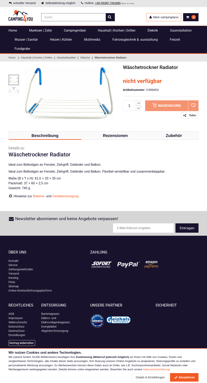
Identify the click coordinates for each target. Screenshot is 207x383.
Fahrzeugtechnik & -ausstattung (135, 39)
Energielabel (48, 326)
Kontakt (13, 260)
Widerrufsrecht (17, 322)
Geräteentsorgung (65, 196)
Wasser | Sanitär (26, 39)
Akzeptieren (184, 377)
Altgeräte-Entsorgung (54, 330)
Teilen (189, 115)
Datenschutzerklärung (156, 369)
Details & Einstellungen (150, 377)
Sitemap (13, 286)
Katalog (13, 277)
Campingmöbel (75, 30)
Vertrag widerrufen (21, 343)
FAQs (11, 282)
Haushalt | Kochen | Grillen (116, 30)
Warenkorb (166, 105)
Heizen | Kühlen (61, 39)
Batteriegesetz (50, 313)
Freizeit (175, 39)
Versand (13, 273)
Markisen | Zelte (40, 30)
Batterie (38, 196)
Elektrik (153, 30)
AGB (11, 313)
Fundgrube (22, 49)
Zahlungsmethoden (20, 269)
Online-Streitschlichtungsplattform (30, 290)
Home (12, 30)
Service (12, 265)
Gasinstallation (181, 30)
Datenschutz (16, 326)
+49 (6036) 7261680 (108, 3)
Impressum (15, 318)
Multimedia (92, 39)
